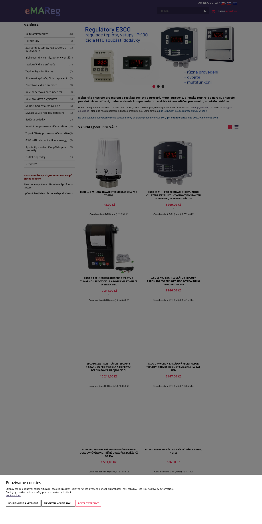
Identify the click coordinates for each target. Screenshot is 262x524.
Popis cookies (13, 495)
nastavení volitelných (58, 503)
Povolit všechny (88, 503)
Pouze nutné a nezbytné (23, 503)
